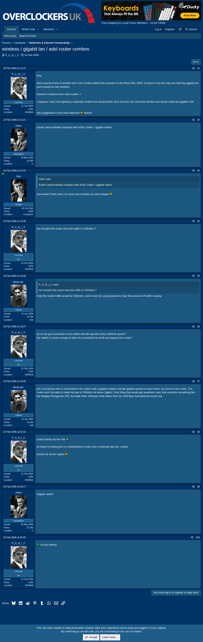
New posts (10, 35)
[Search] (191, 29)
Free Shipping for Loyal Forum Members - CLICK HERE (134, 22)
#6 (198, 326)
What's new (28, 29)
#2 (198, 119)
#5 (198, 276)
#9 (198, 486)
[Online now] (3, 174)
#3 (198, 170)
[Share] (193, 68)
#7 (198, 381)
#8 (198, 432)
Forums (11, 29)
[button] (38, 29)
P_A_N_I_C (12, 55)
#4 (198, 221)
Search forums (27, 35)
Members (48, 29)
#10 (198, 537)
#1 (198, 68)
